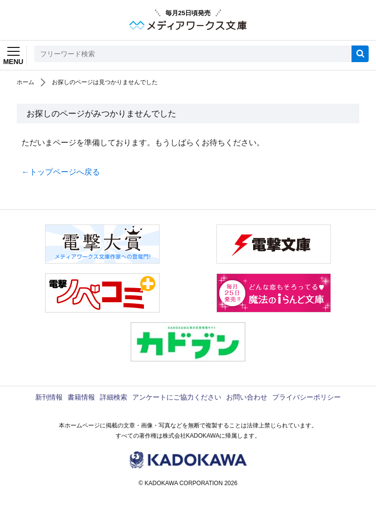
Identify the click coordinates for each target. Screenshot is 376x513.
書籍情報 (81, 397)
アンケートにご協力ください (176, 397)
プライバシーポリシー (306, 397)
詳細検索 (113, 397)
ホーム (25, 82)
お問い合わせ (246, 397)
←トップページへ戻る (61, 172)
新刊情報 (49, 397)
